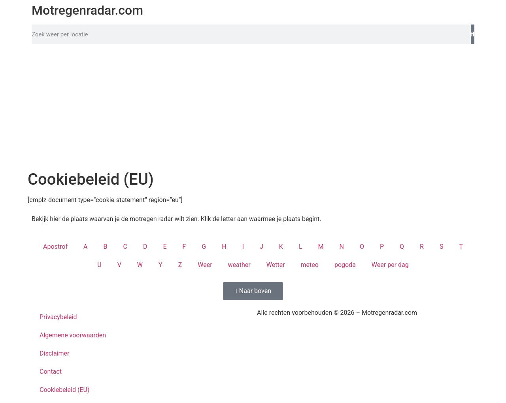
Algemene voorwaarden (73, 335)
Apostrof (55, 246)
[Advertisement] (253, 107)
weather (239, 265)
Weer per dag (390, 265)
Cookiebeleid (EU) (64, 390)
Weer (205, 265)
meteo (310, 265)
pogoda (345, 265)
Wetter (275, 265)
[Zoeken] (472, 34)
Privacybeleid (58, 317)
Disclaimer (54, 353)
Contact (51, 371)
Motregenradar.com (87, 10)
